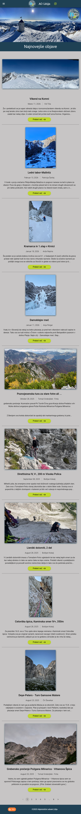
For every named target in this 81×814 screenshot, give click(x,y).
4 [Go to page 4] (40, 799)
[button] (12, 809)
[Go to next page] (58, 799)
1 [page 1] (27, 799)
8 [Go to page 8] (54, 799)
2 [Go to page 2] (32, 799)
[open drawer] (3, 3)
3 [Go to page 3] (36, 799)
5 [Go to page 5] (45, 799)
